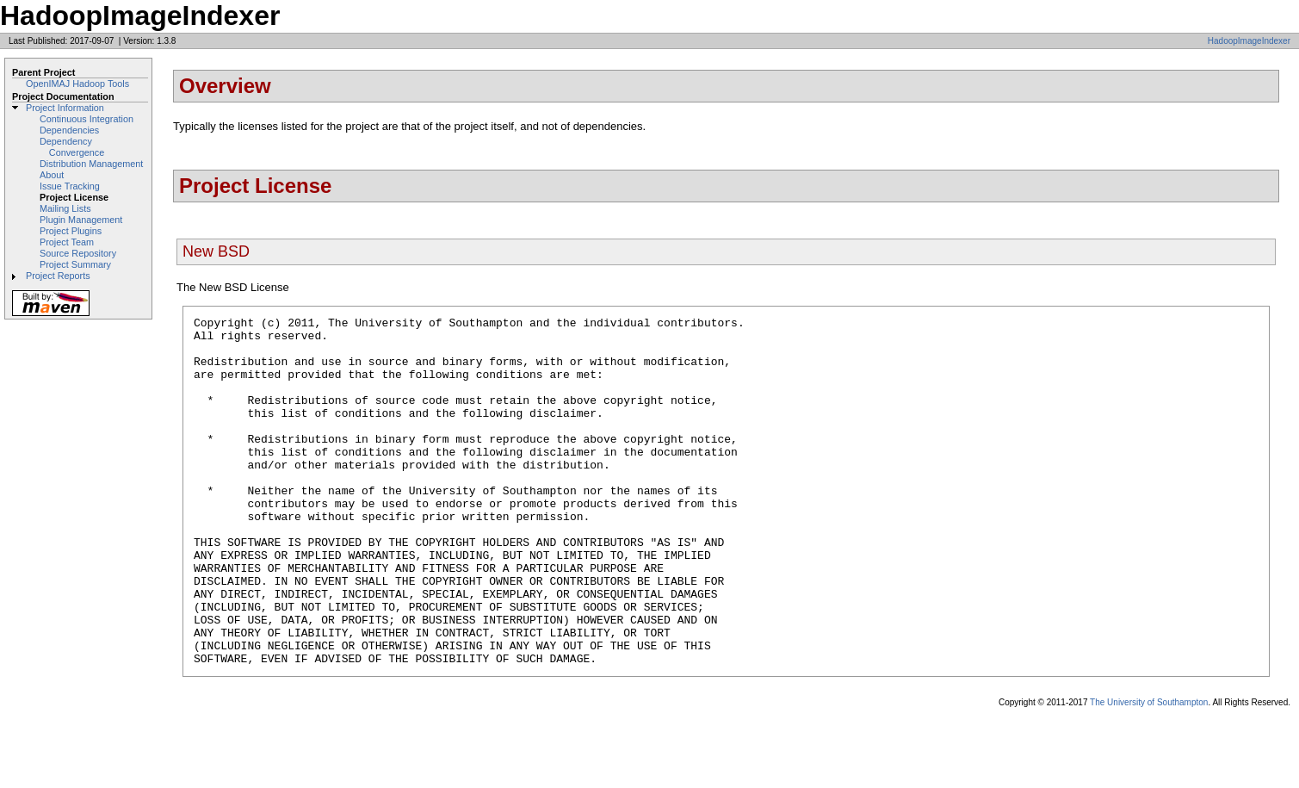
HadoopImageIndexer (1249, 41)
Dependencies (69, 130)
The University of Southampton (1149, 772)
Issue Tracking (70, 186)
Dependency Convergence (72, 147)
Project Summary (75, 264)
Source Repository (78, 253)
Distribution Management (91, 163)
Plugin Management (81, 219)
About (52, 175)
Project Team (67, 242)
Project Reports (58, 275)
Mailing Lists (65, 208)
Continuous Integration (86, 119)
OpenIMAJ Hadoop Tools (77, 83)
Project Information (65, 107)
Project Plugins (71, 231)
